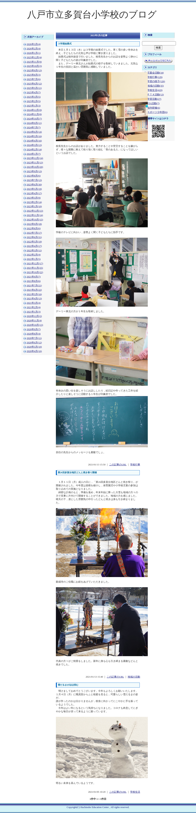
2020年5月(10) (34, 347)
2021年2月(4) (34, 307)
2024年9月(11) (34, 123)
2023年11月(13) (35, 162)
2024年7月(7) (34, 127)
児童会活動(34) (155, 72)
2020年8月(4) (34, 333)
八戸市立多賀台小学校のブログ (92, 14)
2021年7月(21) (34, 285)
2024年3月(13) (34, 145)
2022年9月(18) (34, 224)
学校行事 (135, 464)
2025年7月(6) (34, 79)
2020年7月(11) (34, 338)
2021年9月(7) (34, 276)
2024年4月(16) (34, 140)
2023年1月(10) (34, 206)
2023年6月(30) (34, 184)
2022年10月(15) (35, 219)
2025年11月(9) (34, 62)
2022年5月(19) (34, 241)
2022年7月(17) (34, 233)
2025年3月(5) (34, 97)
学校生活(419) (155, 90)
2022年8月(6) (34, 228)
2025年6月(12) (34, 83)
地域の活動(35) (155, 85)
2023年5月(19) (34, 189)
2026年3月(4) (34, 44)
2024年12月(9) (34, 110)
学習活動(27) (154, 99)
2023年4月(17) (34, 193)
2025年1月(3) (34, 105)
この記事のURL (117, 464)
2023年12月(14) (35, 158)
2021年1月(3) (34, 311)
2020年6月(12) (34, 342)
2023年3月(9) (34, 197)
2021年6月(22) (34, 290)
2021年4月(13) (34, 298)
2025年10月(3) (34, 66)
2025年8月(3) (34, 75)
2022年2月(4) (34, 254)
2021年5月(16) (34, 294)
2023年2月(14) (34, 202)
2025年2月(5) (34, 101)
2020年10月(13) (35, 325)
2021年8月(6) (34, 281)
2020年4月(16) (34, 351)
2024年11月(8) (34, 114)
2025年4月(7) (34, 92)
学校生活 (135, 792)
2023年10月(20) (35, 167)
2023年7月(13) (34, 180)
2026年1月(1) (34, 53)
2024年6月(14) (34, 132)
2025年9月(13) (34, 70)
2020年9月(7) (34, 329)
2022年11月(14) (35, 215)
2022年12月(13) (35, 211)
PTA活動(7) (153, 103)
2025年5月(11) (34, 88)
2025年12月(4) (34, 57)
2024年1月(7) (34, 154)
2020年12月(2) (34, 316)
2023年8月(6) (34, 175)
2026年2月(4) (34, 48)
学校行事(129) (155, 77)
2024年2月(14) (34, 149)
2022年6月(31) (34, 237)
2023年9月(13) (34, 171)
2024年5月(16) (34, 136)
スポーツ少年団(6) (157, 112)
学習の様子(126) (156, 81)
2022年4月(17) (34, 246)
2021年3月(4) (34, 303)
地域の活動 (134, 676)
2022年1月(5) (34, 259)
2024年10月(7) (34, 118)
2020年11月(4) (34, 320)
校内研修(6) (153, 107)
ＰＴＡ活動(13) (155, 94)
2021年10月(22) (35, 272)
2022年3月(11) (34, 250)
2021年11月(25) (35, 268)
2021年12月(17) (35, 263)
